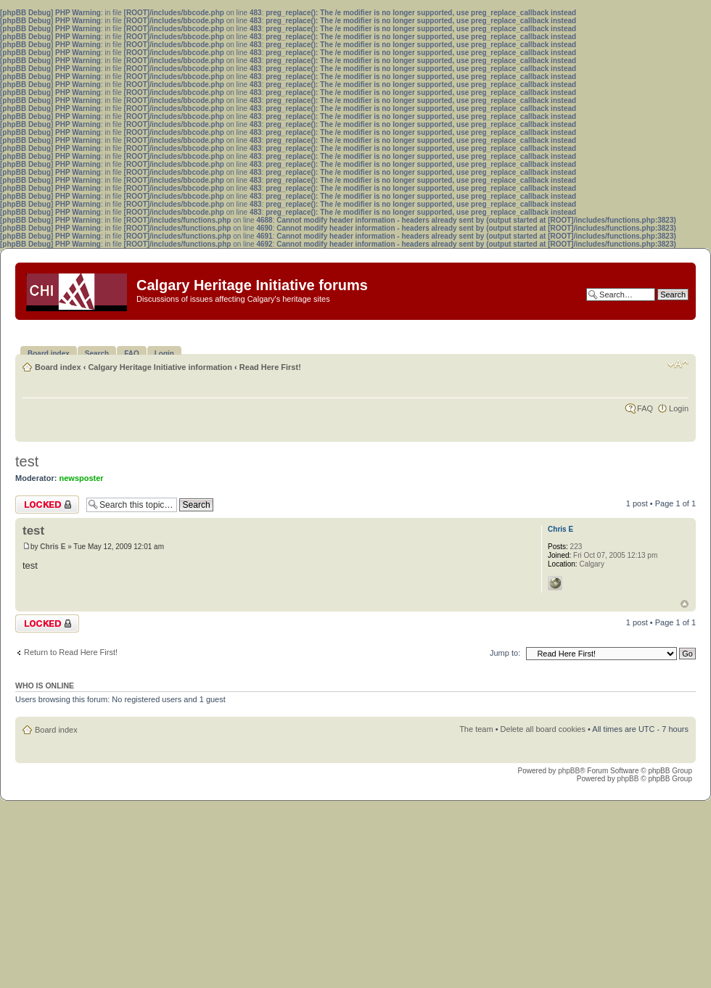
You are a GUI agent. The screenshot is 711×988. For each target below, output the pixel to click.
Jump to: (505, 653)
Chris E (52, 547)
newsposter (81, 478)
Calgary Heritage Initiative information (160, 367)
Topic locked (47, 504)
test (26, 461)
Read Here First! (270, 367)
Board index (58, 367)
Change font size (678, 364)
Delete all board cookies (543, 729)
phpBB (569, 771)
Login (679, 408)
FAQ (645, 408)
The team (476, 729)
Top (685, 604)
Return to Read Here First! (71, 652)
